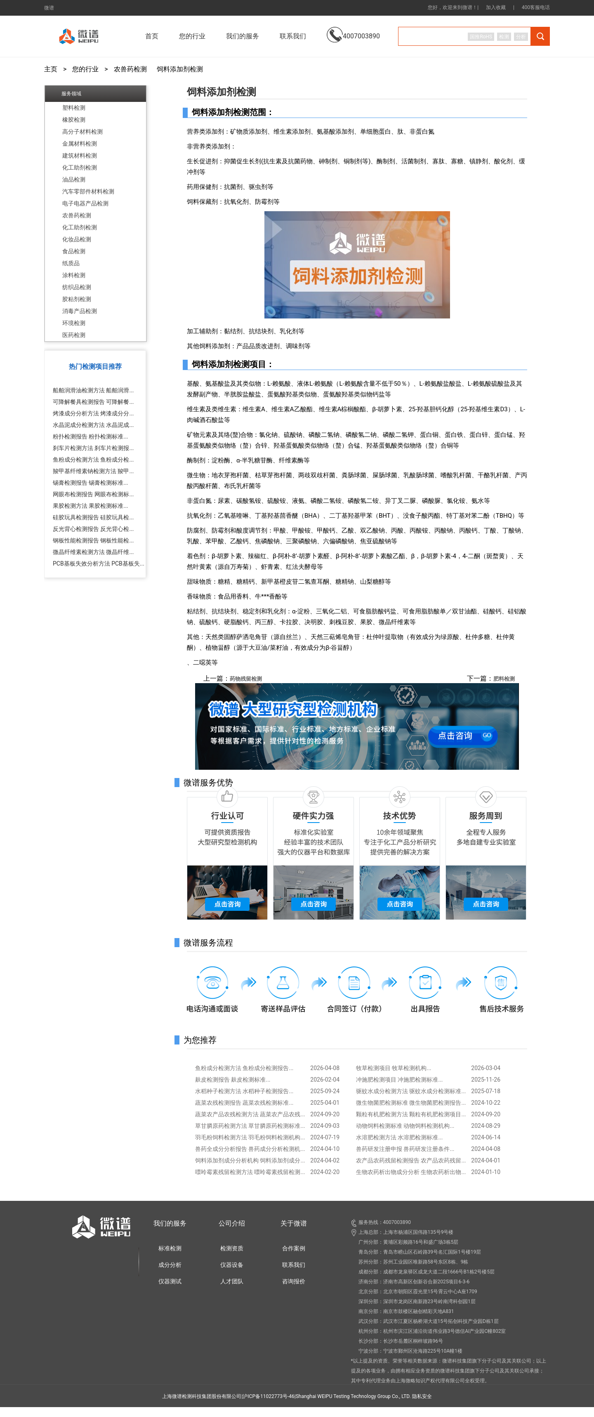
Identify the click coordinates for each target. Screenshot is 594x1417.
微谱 (49, 8)
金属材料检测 (79, 143)
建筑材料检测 (79, 155)
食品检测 (73, 251)
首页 (151, 36)
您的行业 (85, 69)
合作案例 (293, 1248)
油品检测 (73, 179)
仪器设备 (231, 1264)
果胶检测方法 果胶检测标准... (90, 505)
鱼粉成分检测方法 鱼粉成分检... (93, 459)
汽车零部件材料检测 (88, 191)
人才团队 (231, 1281)
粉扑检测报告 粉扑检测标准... (90, 436)
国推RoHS (481, 37)
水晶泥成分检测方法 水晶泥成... (93, 425)
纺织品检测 (76, 287)
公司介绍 (232, 1223)
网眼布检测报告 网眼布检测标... (93, 494)
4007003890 (353, 30)
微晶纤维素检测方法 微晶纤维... (93, 552)
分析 (521, 37)
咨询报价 (293, 1281)
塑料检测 (73, 107)
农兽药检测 (130, 69)
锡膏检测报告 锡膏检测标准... (90, 482)
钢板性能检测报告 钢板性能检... (93, 540)
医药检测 (73, 335)
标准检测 (170, 1248)
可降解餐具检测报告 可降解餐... (93, 401)
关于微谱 (293, 1223)
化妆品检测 (76, 239)
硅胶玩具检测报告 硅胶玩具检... (93, 517)
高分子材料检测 (82, 131)
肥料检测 (504, 679)
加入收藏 (496, 7)
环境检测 (73, 323)
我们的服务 (169, 1223)
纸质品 (71, 263)
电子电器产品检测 (85, 203)
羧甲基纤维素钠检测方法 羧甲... (93, 471)
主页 (50, 69)
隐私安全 (422, 1396)
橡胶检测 (73, 119)
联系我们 (293, 36)
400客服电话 (536, 7)
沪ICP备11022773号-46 (268, 1396)
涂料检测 (73, 275)
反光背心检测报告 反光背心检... (93, 529)
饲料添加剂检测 (180, 69)
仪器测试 (170, 1281)
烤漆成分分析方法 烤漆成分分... (93, 413)
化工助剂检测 (79, 167)
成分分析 (170, 1264)
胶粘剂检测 (76, 299)
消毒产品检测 (79, 311)
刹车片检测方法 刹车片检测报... (93, 448)
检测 (504, 37)
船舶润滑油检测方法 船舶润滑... (93, 390)
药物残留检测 (246, 679)
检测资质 (231, 1248)
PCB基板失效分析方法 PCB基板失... (98, 563)
